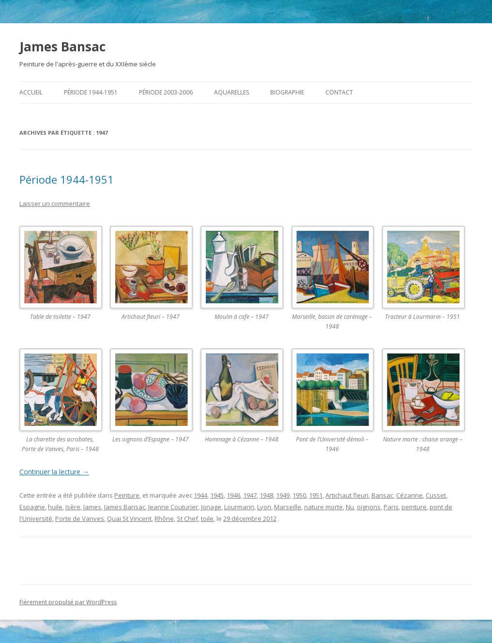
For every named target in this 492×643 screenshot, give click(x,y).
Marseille (287, 506)
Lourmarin (239, 506)
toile (207, 518)
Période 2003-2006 (166, 92)
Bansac (382, 495)
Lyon (264, 506)
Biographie (287, 92)
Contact (339, 92)
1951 (316, 495)
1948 (266, 495)
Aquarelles (231, 92)
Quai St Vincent (129, 518)
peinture (414, 506)
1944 (200, 495)
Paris (391, 506)
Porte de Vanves (79, 518)
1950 (299, 495)
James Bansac (62, 46)
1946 (233, 495)
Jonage (211, 506)
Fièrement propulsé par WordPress (68, 602)
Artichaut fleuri (347, 495)
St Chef (187, 518)
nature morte (323, 506)
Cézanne (409, 495)
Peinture (126, 495)
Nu (350, 506)
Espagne (32, 506)
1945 (217, 495)
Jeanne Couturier (173, 506)
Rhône (164, 518)
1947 (250, 495)
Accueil (31, 92)
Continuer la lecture (54, 471)
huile (55, 506)
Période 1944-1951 (91, 92)
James (92, 506)
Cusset (436, 495)
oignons (369, 506)
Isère (72, 506)
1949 (283, 495)
